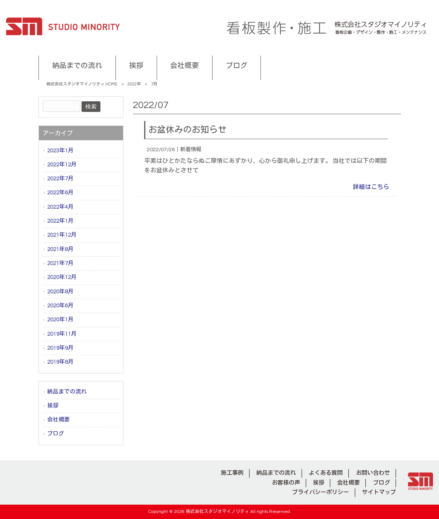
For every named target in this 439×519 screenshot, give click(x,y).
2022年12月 (62, 164)
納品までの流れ (67, 392)
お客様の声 (286, 483)
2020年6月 (60, 305)
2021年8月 (60, 249)
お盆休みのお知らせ (187, 130)
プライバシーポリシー (320, 492)
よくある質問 (326, 473)
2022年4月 (60, 207)
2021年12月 (62, 235)
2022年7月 (60, 178)
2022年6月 (60, 192)
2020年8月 (60, 291)
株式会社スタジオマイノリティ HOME (81, 84)
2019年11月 (62, 334)
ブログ (55, 434)
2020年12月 (62, 277)
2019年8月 (60, 362)
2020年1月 (60, 319)
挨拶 (53, 406)
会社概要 (58, 420)
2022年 (134, 84)
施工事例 (232, 473)
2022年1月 (60, 221)
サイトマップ (379, 492)
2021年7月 (60, 263)
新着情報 (190, 149)
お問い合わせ (373, 473)
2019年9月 (60, 348)
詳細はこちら (371, 187)
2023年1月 (60, 150)
